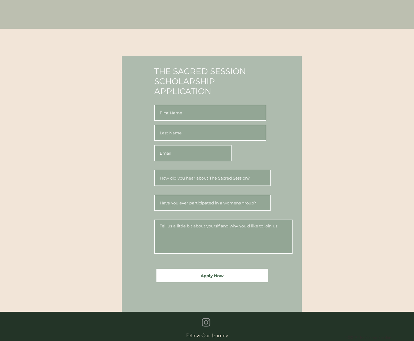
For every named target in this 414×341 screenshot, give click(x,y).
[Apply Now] (212, 275)
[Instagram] (206, 322)
